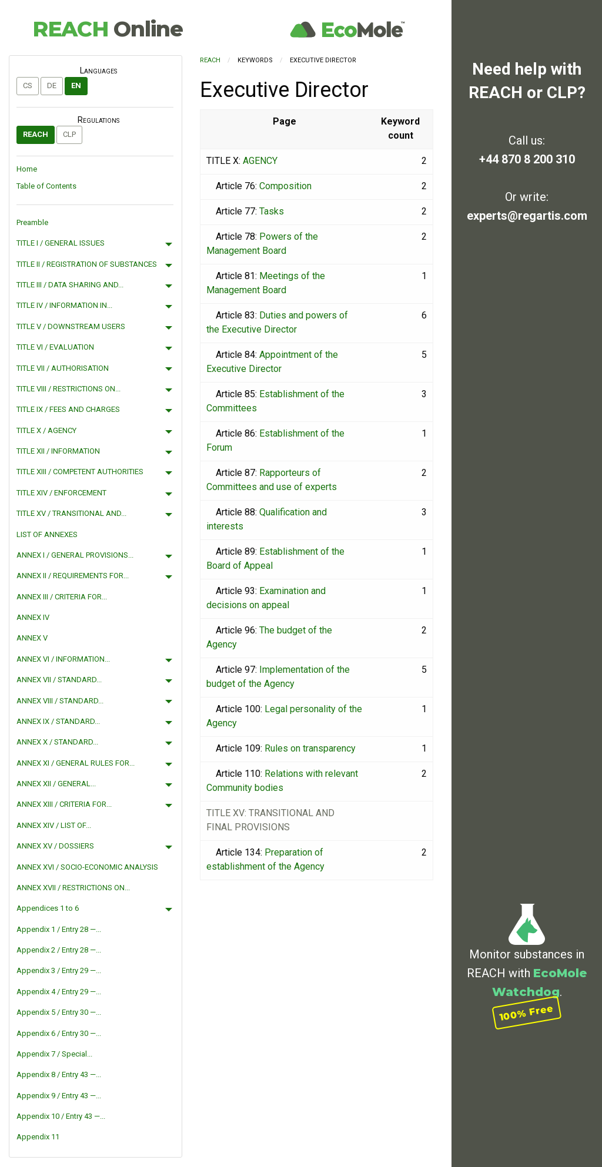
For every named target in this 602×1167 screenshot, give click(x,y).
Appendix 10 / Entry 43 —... (60, 1116)
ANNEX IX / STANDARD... (58, 721)
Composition (285, 186)
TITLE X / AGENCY (46, 430)
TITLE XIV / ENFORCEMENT (61, 492)
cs (27, 85)
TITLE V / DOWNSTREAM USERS (70, 326)
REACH (107, 29)
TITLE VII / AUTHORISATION (62, 368)
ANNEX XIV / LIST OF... (53, 825)
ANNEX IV (32, 617)
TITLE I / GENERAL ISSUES (60, 243)
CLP (69, 134)
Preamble (32, 222)
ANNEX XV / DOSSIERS (55, 845)
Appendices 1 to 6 (47, 908)
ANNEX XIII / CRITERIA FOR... (64, 804)
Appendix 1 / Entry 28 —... (58, 929)
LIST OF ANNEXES (47, 534)
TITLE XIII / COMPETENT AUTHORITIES (79, 471)
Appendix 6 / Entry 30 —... (58, 1033)
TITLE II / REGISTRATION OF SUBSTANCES (86, 264)
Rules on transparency (310, 748)
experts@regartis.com (527, 216)
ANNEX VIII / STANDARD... (59, 700)
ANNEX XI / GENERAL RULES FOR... (75, 763)
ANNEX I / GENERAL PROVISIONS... (74, 555)
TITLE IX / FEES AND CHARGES (68, 409)
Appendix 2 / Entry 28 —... (58, 949)
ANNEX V (32, 637)
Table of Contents (46, 186)
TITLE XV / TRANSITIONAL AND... (71, 513)
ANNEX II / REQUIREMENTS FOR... (72, 575)
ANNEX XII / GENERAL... (56, 783)
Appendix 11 (37, 1136)
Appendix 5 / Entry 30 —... (58, 1012)
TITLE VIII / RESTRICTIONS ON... (68, 388)
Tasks (271, 211)
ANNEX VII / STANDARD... (59, 679)
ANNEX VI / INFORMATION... (63, 659)
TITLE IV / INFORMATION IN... (64, 305)
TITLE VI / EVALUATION (55, 347)
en (76, 85)
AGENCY (260, 160)
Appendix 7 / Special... (54, 1053)
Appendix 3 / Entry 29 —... (58, 970)
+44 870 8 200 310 (527, 159)
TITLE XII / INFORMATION (58, 451)
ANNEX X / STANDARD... (57, 741)
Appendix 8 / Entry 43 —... (58, 1074)
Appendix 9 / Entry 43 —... (58, 1095)
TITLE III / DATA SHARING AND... (69, 284)
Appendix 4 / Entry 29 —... (58, 991)
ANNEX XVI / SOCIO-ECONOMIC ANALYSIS (87, 867)
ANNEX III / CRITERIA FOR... (61, 596)
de (51, 85)
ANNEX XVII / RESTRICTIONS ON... (73, 887)
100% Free (527, 1012)
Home (26, 169)
